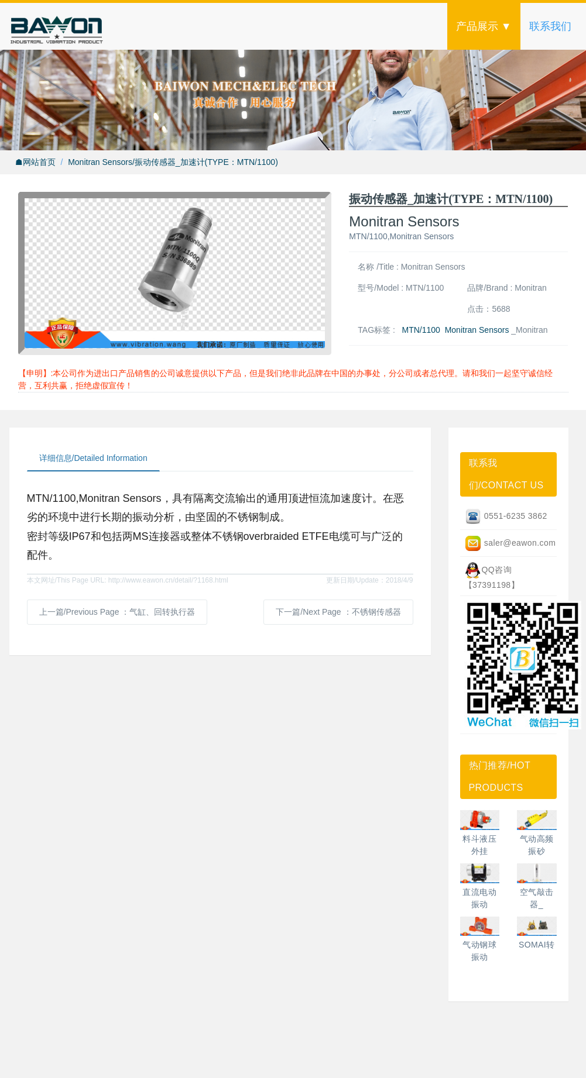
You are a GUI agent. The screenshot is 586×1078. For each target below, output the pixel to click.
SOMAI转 (537, 944)
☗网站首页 (35, 162)
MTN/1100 (421, 330)
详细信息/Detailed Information (93, 458)
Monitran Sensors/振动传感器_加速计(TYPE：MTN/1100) (173, 162)
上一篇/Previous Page (117, 612)
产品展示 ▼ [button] (484, 26)
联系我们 (550, 26)
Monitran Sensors (477, 330)
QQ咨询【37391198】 (492, 576)
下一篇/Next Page (338, 612)
